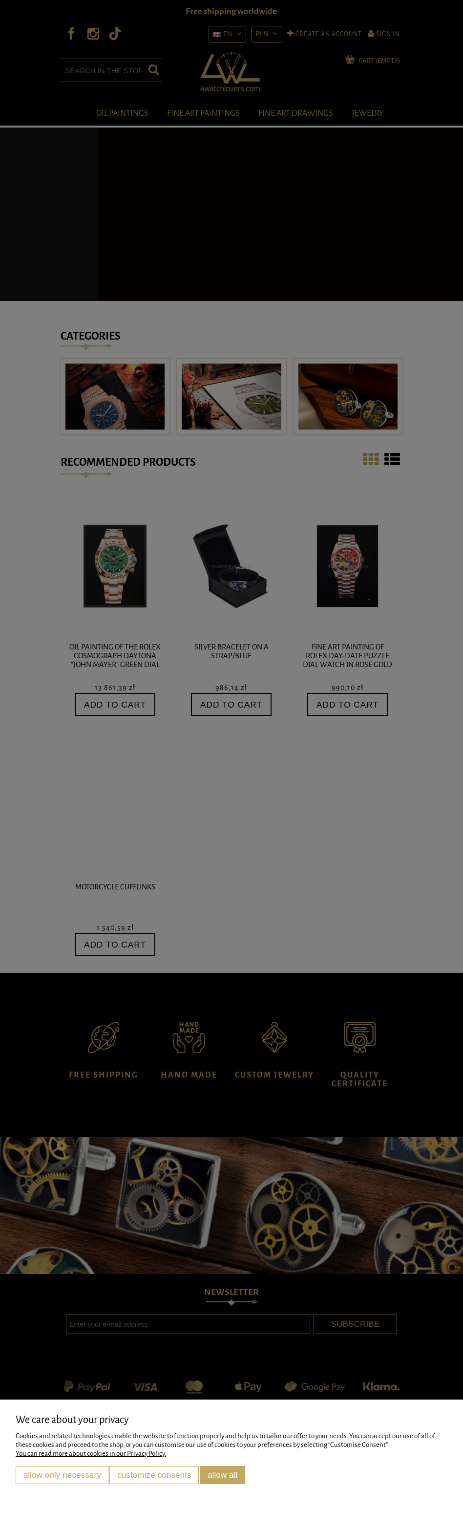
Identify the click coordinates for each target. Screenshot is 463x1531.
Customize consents (154, 1475)
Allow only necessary (62, 1475)
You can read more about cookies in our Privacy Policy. (91, 1453)
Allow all (222, 1475)
